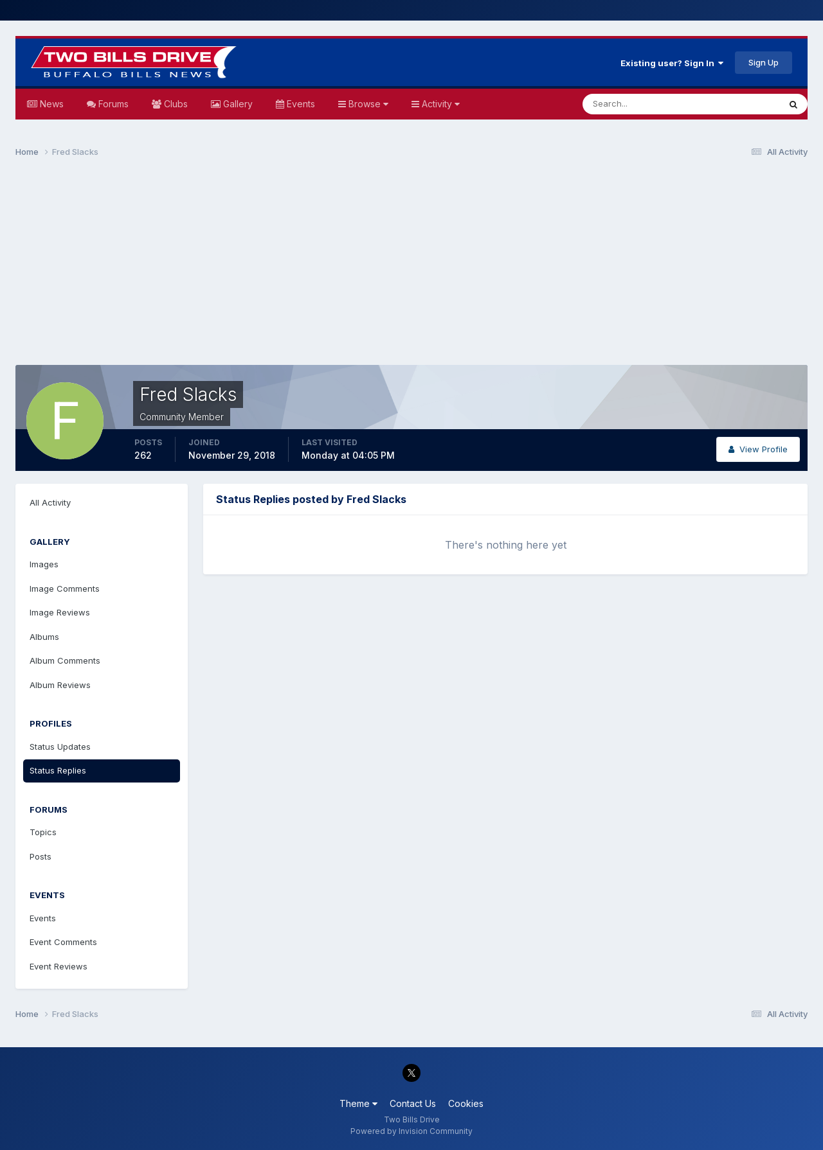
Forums (112, 103)
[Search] (639, 104)
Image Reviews (60, 612)
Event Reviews (58, 966)
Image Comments (65, 588)
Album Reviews (60, 685)
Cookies (466, 1103)
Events (299, 103)
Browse (367, 103)
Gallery (237, 103)
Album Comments (65, 660)
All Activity (50, 502)
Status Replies (58, 770)
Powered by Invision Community (411, 1131)
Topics (43, 832)
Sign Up (763, 62)
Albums (44, 637)
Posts (40, 856)
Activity (439, 103)
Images (44, 564)
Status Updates (60, 746)
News (50, 103)
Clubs (174, 103)
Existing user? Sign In (671, 63)
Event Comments (63, 942)
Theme (358, 1103)
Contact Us (413, 1103)
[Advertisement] (411, 267)
